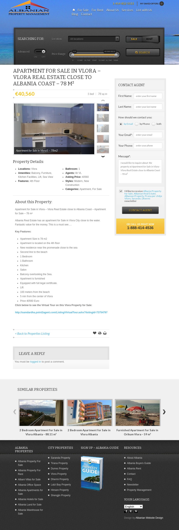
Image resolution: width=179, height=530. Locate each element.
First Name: (125, 96)
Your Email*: (125, 135)
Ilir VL (78, 173)
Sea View (48, 176)
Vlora (34, 168)
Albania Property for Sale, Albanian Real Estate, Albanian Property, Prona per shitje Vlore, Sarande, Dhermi (143, 195)
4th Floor (35, 181)
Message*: (124, 156)
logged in (35, 361)
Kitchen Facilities (27, 176)
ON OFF (40, 57)
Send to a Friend (105, 333)
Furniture (46, 173)
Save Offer (94, 333)
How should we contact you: (135, 117)
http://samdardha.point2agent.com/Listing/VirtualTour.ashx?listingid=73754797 (61, 312)
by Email (128, 123)
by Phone (145, 123)
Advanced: (24, 51)
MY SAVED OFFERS (152, 3)
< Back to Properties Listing (32, 333)
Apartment (85, 189)
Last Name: (124, 106)
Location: (57, 39)
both (159, 123)
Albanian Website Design (149, 517)
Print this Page (99, 333)
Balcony (35, 173)
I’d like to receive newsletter (143, 196)
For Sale (97, 189)
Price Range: (59, 54)
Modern (78, 181)
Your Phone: (125, 145)
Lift (39, 176)
